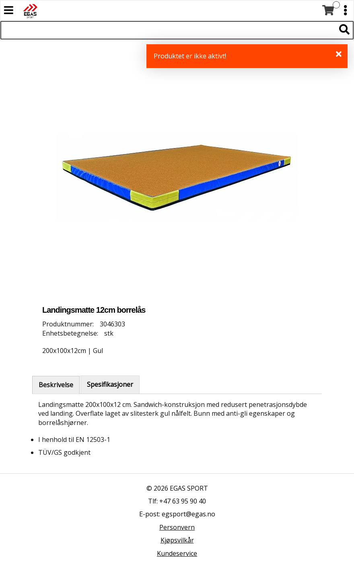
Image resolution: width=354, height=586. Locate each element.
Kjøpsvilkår (177, 540)
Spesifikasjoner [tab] (110, 384)
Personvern (177, 527)
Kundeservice (177, 553)
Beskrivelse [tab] (56, 384)
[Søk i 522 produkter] (168, 30)
